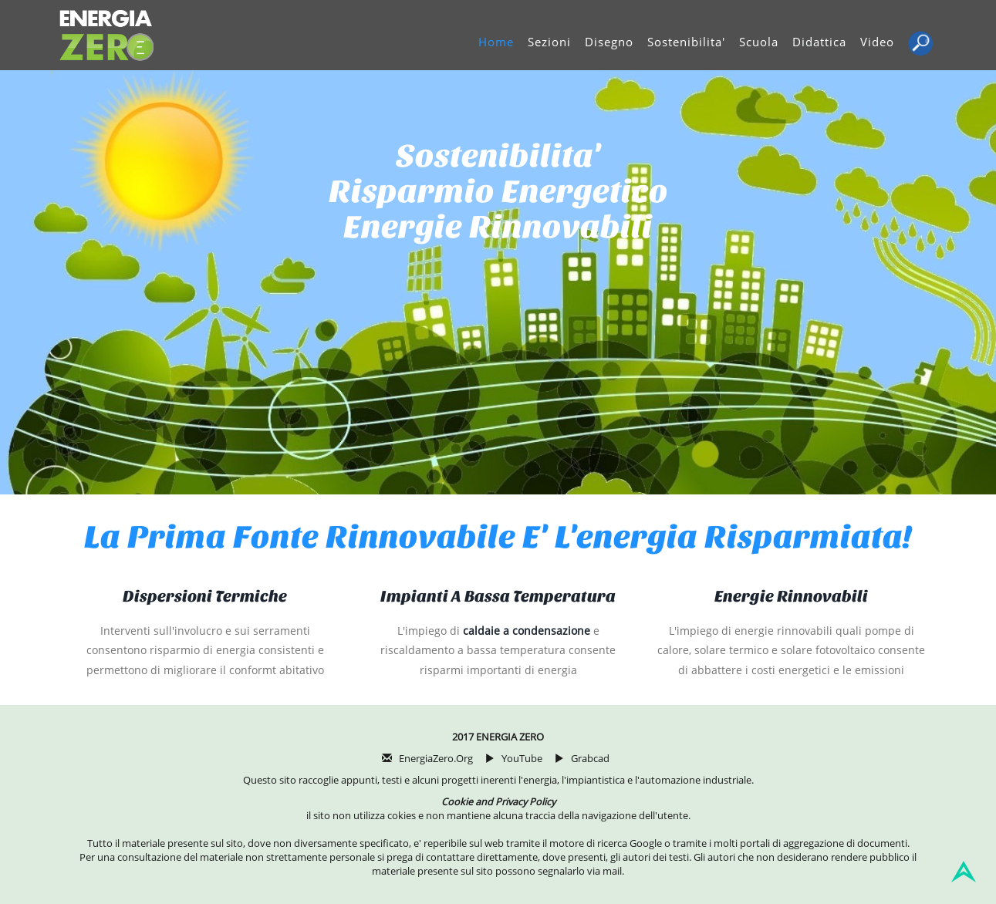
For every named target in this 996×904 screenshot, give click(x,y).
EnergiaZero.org (436, 758)
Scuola (758, 42)
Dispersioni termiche (205, 596)
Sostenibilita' (686, 42)
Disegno (609, 42)
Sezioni (549, 42)
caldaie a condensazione (526, 630)
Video (877, 42)
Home (496, 42)
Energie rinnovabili (791, 596)
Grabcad (590, 758)
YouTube (521, 758)
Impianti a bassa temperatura (498, 596)
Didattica (819, 42)
